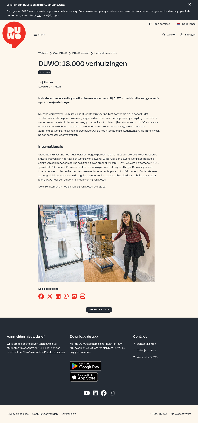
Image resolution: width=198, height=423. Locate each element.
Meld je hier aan (56, 352)
